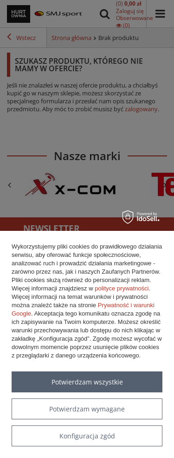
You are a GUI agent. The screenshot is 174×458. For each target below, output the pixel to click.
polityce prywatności (121, 288)
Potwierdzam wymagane (87, 408)
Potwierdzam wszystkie (87, 381)
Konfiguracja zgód (87, 435)
